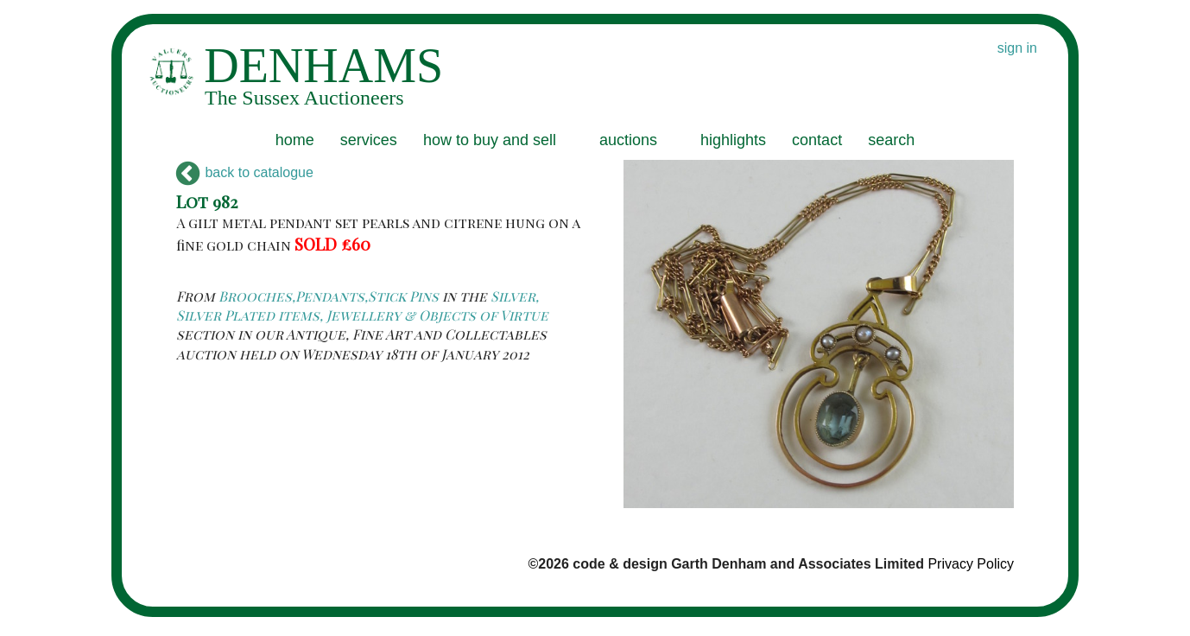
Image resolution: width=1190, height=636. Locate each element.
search (891, 140)
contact (817, 140)
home (294, 140)
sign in (1017, 48)
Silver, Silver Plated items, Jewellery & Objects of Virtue (362, 305)
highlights (733, 140)
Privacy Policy (970, 563)
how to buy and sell (489, 140)
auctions (628, 140)
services (368, 140)
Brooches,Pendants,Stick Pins (328, 296)
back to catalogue (244, 172)
